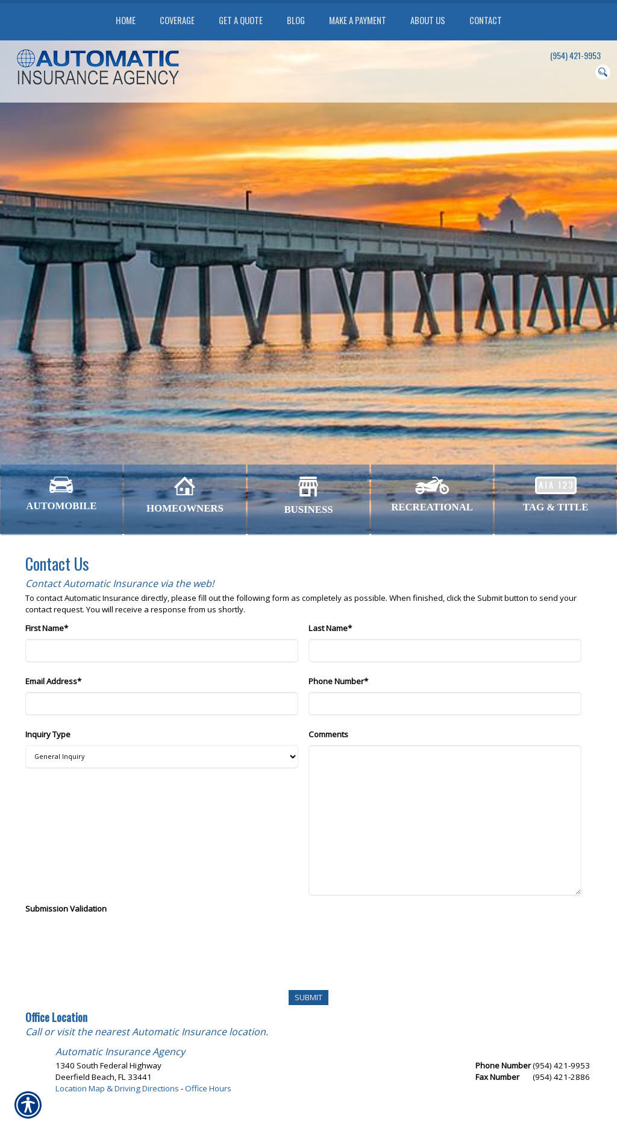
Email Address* (53, 681)
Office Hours (208, 1088)
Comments (328, 734)
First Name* (46, 628)
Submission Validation (66, 908)
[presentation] (116, 942)
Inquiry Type (47, 734)
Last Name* (330, 628)
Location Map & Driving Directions (117, 1088)
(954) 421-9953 (575, 55)
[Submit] (308, 997)
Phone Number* (338, 681)
